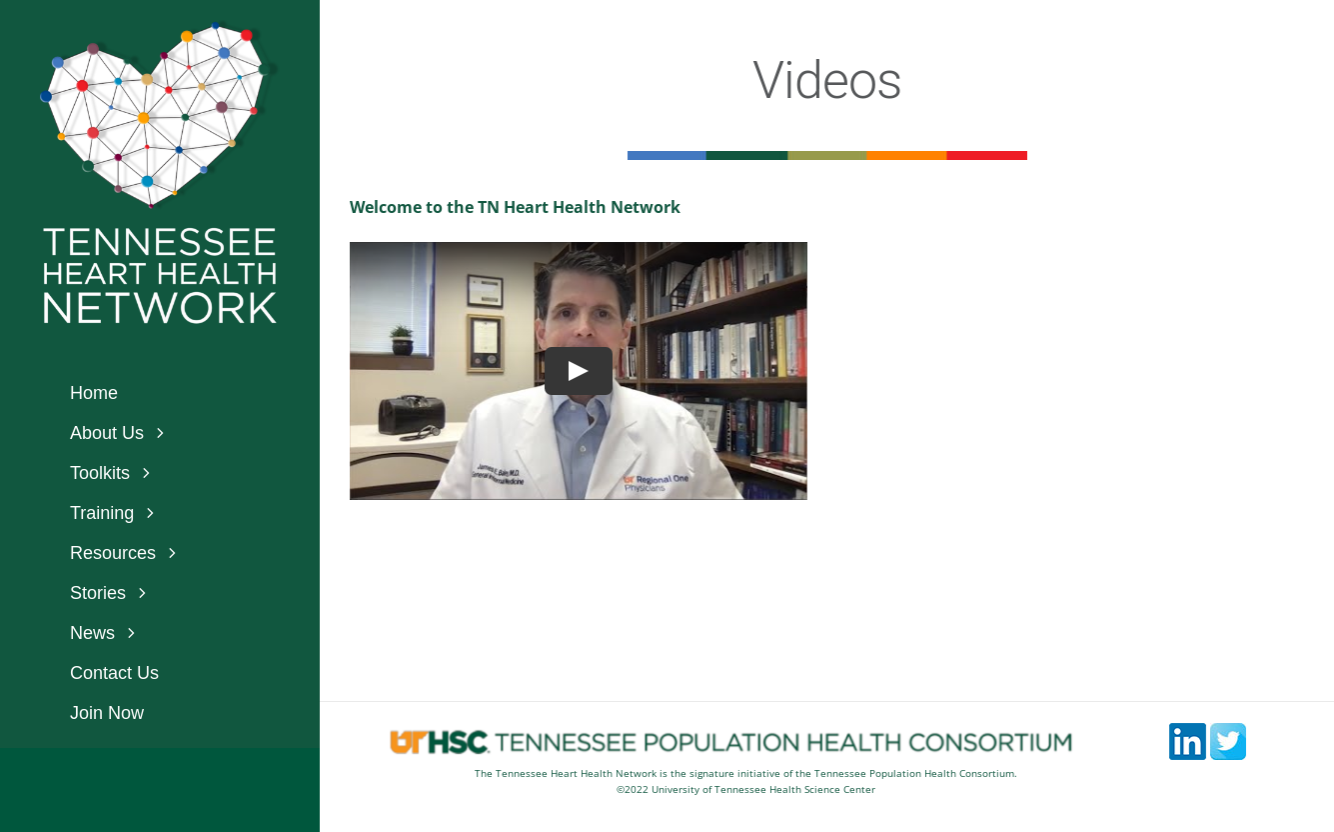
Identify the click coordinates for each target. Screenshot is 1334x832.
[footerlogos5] (746, 735)
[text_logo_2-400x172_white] (160, 233)
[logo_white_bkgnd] (160, 28)
